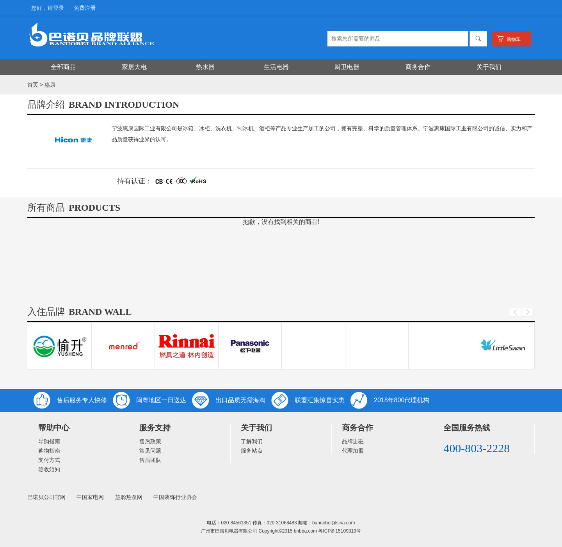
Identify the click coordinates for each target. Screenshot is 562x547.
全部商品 (63, 67)
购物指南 (49, 451)
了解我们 (252, 441)
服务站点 (252, 451)
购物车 (514, 39)
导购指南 (49, 441)
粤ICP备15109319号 (339, 531)
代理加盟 (353, 451)
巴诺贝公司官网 (46, 497)
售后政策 (150, 441)
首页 (32, 85)
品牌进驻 (353, 441)
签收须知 (49, 469)
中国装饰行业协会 (175, 497)
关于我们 (489, 67)
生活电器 (276, 67)
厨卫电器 (346, 67)
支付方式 (49, 460)
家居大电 (134, 67)
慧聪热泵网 (128, 497)
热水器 (205, 67)
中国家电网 (90, 497)
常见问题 (150, 451)
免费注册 (85, 8)
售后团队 (150, 460)
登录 (58, 8)
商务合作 (417, 67)
